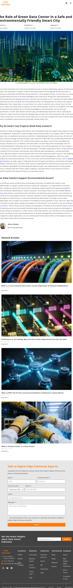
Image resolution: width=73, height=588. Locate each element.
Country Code (13, 486)
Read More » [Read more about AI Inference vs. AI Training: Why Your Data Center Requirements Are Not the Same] (5, 344)
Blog (53, 555)
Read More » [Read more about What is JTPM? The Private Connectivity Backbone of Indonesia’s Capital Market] (5, 397)
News (54, 559)
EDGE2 (20, 559)
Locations (22, 551)
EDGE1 (20, 555)
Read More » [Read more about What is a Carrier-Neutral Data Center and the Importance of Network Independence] (5, 290)
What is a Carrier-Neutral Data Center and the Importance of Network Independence (34, 286)
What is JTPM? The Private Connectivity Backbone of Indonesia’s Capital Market (32, 393)
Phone (28, 486)
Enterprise (44, 569)
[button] (66, 3)
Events (54, 566)
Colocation (33, 555)
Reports (55, 563)
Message (11, 502)
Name (10, 478)
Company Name (43, 478)
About (65, 555)
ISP (41, 565)
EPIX (30, 578)
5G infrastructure (19, 99)
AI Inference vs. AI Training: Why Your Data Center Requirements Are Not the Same (34, 339)
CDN (42, 573)
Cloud (42, 561)
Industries (44, 551)
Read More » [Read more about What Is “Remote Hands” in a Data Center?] (5, 451)
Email (10, 494)
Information (57, 551)
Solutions (33, 551)
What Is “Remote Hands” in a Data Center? (18, 446)
